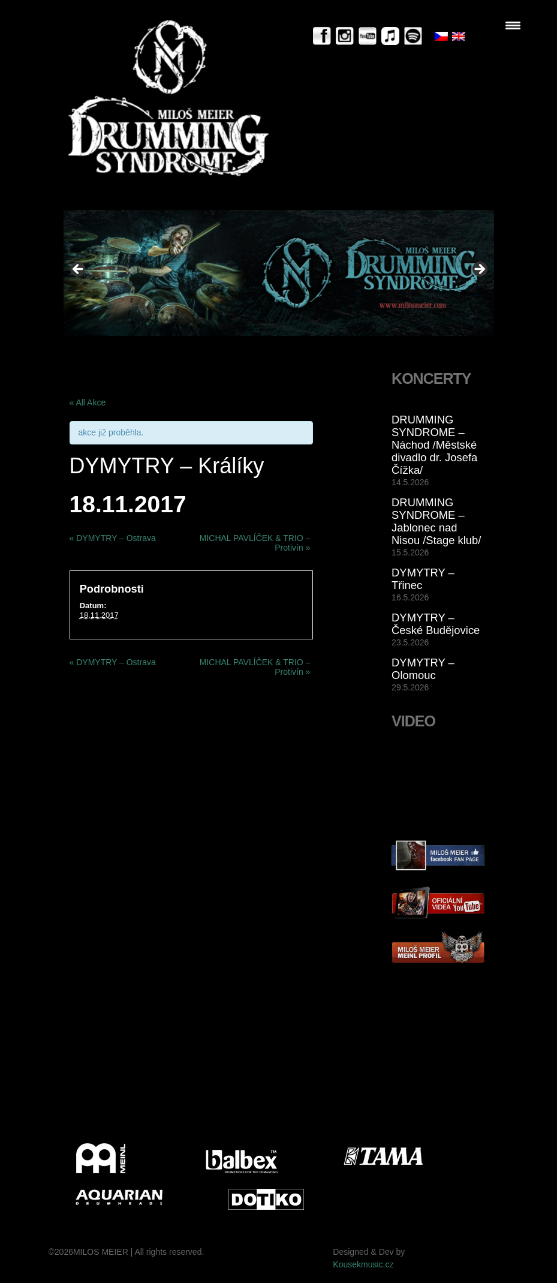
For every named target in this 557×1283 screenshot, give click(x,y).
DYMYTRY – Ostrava (113, 538)
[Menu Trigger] (512, 25)
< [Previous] (79, 270)
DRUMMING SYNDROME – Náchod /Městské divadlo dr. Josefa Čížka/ (434, 444)
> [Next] (479, 270)
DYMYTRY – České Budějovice (436, 623)
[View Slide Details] (279, 272)
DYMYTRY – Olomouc (423, 668)
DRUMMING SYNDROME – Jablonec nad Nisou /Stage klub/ (436, 521)
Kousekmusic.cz (363, 1264)
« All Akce (88, 402)
